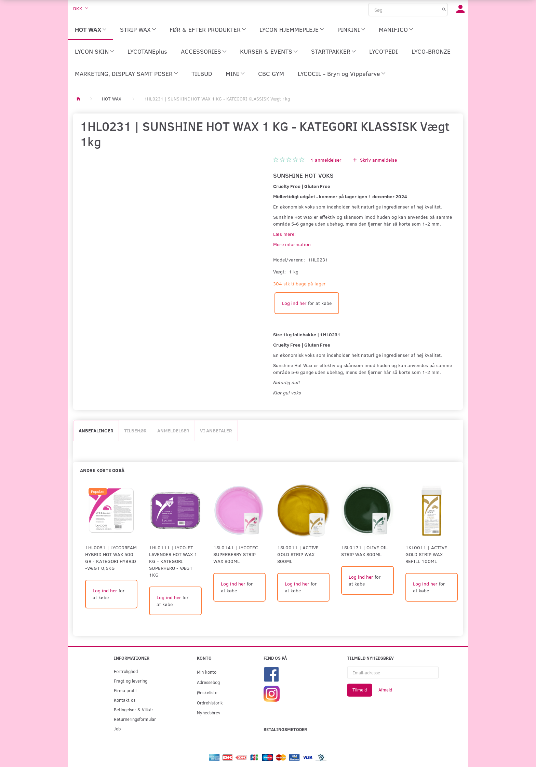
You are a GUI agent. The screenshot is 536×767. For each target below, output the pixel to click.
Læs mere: (284, 234)
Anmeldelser (173, 430)
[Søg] (444, 9)
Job (117, 728)
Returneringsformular (135, 719)
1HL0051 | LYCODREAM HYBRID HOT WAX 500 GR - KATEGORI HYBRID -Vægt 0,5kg (111, 557)
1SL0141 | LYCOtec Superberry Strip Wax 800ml (235, 554)
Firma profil (125, 690)
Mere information (292, 244)
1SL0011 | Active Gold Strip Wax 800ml (298, 554)
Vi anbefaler (216, 430)
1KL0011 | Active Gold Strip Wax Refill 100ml (426, 554)
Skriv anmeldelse (378, 160)
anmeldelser (325, 160)
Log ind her (294, 303)
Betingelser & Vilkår (133, 709)
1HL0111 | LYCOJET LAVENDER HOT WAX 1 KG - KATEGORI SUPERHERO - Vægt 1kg (173, 561)
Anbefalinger (96, 430)
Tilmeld (359, 690)
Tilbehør (135, 430)
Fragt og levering (130, 681)
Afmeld (385, 690)
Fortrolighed (126, 671)
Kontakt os (124, 700)
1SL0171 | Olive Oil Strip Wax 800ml (364, 550)
